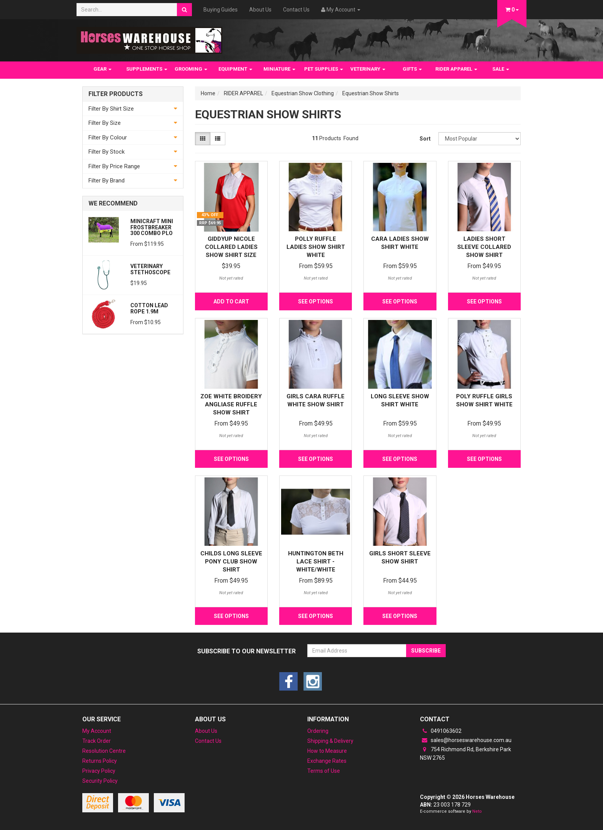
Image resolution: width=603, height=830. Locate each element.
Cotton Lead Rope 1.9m (149, 308)
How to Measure (327, 751)
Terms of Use (323, 771)
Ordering (317, 731)
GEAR (102, 69)
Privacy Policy (98, 771)
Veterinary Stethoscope (150, 269)
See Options (315, 301)
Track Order (96, 741)
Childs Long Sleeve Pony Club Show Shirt (231, 561)
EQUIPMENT (235, 69)
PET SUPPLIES (323, 69)
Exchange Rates (326, 761)
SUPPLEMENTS (146, 69)
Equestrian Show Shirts (370, 93)
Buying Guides (220, 10)
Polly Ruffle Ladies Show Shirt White (316, 246)
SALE (500, 69)
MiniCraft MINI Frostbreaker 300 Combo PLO (151, 227)
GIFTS (412, 69)
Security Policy (100, 781)
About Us (260, 10)
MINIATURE (279, 69)
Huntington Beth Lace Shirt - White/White (315, 561)
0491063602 (440, 731)
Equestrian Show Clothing (303, 93)
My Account (96, 731)
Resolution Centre (104, 751)
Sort (425, 139)
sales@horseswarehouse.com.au (465, 740)
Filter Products (115, 94)
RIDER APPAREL (456, 69)
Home (208, 93)
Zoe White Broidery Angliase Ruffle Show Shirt (231, 404)
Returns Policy (99, 761)
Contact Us (296, 10)
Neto (477, 811)
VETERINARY (367, 69)
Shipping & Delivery (330, 741)
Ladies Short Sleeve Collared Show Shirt (484, 246)
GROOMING (191, 69)
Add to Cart (231, 301)
